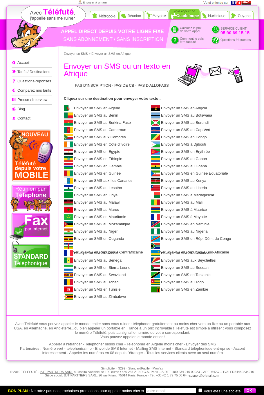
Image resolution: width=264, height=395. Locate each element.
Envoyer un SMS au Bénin (96, 115)
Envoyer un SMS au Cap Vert (185, 130)
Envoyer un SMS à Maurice (184, 209)
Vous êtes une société (219, 391)
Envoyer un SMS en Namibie (185, 224)
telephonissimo (79, 348)
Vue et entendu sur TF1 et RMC (229, 3)
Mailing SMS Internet (153, 348)
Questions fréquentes (235, 39)
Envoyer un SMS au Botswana (186, 115)
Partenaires (29, 348)
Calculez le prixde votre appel (191, 29)
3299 (121, 368)
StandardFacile (139, 368)
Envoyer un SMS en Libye (95, 195)
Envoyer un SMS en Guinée (97, 173)
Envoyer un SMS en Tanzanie (186, 275)
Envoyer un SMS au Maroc (96, 209)
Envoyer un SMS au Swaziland (100, 275)
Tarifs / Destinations (33, 72)
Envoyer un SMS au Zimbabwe (100, 296)
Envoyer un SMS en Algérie (97, 108)
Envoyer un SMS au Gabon (184, 159)
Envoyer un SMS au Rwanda (185, 253)
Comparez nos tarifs (34, 90)
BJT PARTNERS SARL (56, 372)
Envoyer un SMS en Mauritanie (100, 217)
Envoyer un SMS (76, 53)
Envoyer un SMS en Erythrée (185, 151)
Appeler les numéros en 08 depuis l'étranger (106, 353)
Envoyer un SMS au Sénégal (98, 260)
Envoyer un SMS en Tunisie (97, 289)
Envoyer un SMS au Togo (182, 282)
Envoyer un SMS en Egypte (97, 151)
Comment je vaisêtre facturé (192, 40)
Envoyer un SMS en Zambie (184, 289)
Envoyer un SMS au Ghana (184, 166)
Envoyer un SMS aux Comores (100, 137)
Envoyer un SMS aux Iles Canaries (103, 180)
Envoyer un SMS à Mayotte (184, 217)
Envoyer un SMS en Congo (184, 137)
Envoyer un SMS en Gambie (98, 166)
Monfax (158, 368)
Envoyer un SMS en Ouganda (99, 238)
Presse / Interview (32, 99)
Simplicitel (108, 368)
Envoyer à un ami (95, 2)
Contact (23, 118)
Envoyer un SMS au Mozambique (102, 224)
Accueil (23, 62)
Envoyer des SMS (201, 344)
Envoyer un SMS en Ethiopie (98, 159)
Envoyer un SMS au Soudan (185, 267)
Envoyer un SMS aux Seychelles (188, 260)
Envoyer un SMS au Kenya (183, 180)
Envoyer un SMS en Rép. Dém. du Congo (196, 238)
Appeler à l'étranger (38, 30)
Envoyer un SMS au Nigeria (184, 231)
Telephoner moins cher (104, 344)
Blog (21, 109)
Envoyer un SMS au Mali (181, 202)
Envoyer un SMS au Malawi (97, 202)
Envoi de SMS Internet (114, 348)
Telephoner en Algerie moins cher (154, 344)
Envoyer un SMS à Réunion (97, 253)
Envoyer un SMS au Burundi (185, 122)
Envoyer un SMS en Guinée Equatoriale (194, 173)
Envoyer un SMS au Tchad (96, 282)
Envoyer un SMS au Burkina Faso (102, 122)
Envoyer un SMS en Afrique (111, 53)
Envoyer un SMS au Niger (95, 231)
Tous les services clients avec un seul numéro (184, 353)
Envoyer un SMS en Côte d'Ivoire (102, 144)
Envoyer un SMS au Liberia (184, 188)
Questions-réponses (34, 81)
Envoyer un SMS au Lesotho (98, 188)
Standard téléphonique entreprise (202, 348)
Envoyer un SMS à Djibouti (183, 144)
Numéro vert (52, 348)
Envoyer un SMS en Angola (184, 108)
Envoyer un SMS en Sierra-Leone (102, 267)
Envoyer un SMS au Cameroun (100, 130)
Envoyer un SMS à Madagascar (187, 195)
